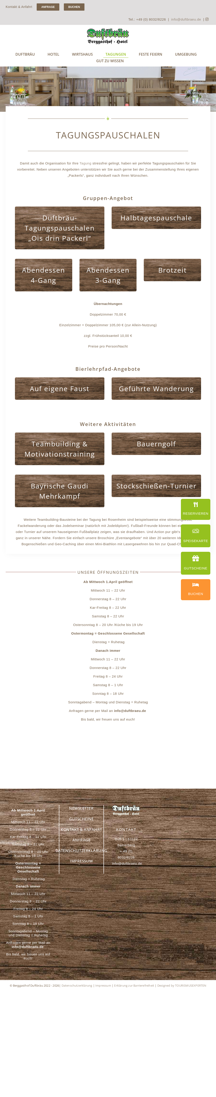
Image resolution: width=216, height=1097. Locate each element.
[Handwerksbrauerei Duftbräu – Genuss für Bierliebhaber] (108, 30)
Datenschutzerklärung (77, 985)
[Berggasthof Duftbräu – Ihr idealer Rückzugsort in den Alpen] (126, 807)
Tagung (85, 163)
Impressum (103, 985)
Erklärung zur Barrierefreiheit (134, 985)
